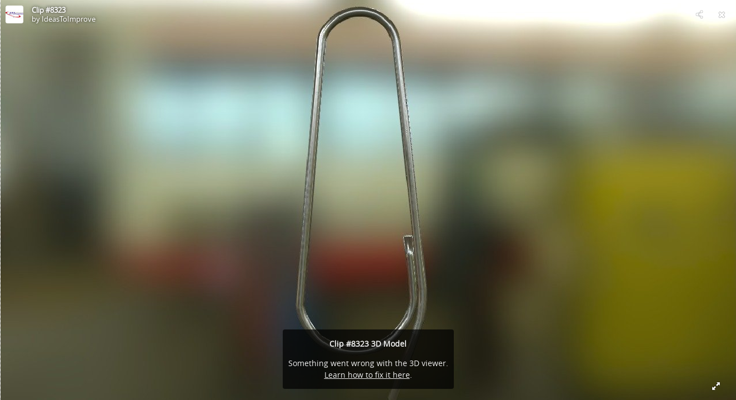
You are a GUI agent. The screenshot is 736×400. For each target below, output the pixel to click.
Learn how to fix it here (367, 374)
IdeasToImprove (69, 19)
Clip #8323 (49, 10)
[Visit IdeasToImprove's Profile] (14, 14)
